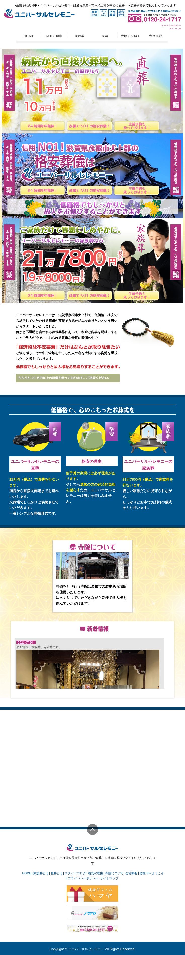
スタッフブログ (75, 873)
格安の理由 (92, 461)
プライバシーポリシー (171, 25)
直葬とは (57, 873)
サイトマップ (175, 29)
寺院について (114, 873)
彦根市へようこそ (152, 873)
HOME (26, 873)
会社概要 (131, 873)
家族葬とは (41, 873)
